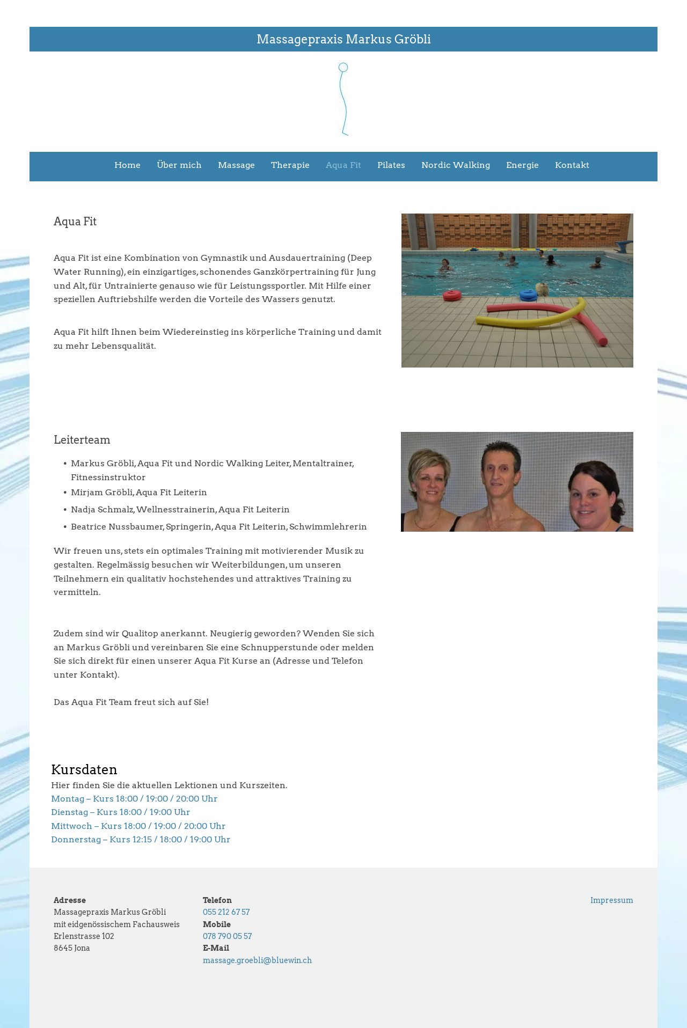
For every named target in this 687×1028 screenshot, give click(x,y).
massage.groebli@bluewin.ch (257, 960)
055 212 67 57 (226, 912)
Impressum (611, 900)
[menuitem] (119, 165)
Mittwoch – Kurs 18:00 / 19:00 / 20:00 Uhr (138, 826)
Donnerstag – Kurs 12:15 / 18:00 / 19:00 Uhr (141, 839)
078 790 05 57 (227, 936)
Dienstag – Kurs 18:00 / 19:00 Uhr (121, 812)
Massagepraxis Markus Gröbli (344, 39)
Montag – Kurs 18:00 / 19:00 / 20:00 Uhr (134, 799)
